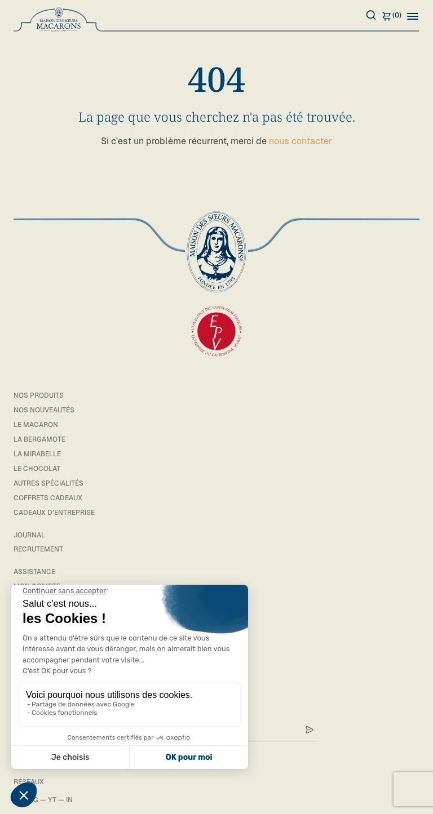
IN (69, 800)
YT (52, 800)
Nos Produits (39, 395)
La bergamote (39, 439)
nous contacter (300, 141)
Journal (29, 535)
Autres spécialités (48, 483)
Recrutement (38, 549)
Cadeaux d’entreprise (54, 513)
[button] (412, 16)
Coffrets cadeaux (48, 498)
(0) (391, 15)
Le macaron (36, 425)
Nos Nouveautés (44, 410)
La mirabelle (37, 454)
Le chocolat (37, 469)
